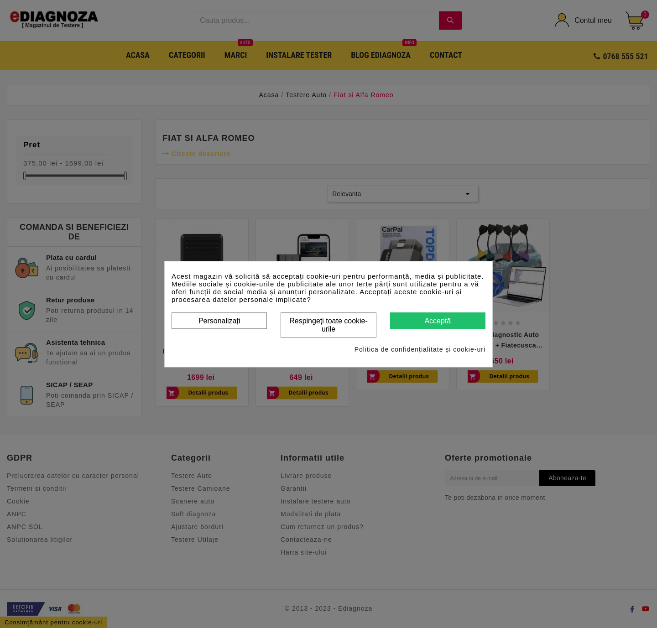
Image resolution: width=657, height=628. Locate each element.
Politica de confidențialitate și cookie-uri (420, 349)
